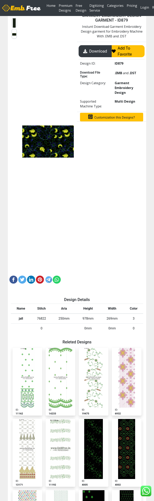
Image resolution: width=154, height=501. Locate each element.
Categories (115, 5)
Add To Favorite (122, 51)
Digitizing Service (96, 8)
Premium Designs (65, 8)
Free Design (81, 8)
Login (144, 7)
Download (95, 51)
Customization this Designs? (111, 116)
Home (52, 5)
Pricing (132, 5)
